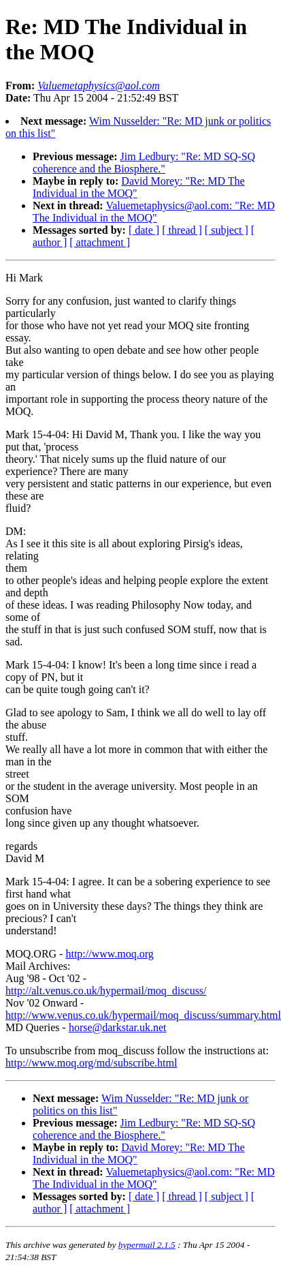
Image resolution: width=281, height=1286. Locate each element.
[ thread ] (182, 230)
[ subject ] (226, 230)
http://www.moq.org (109, 954)
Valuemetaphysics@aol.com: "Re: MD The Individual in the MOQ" (154, 212)
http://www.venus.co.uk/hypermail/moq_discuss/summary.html (143, 1015)
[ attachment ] (99, 242)
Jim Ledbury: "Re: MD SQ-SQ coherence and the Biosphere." (144, 162)
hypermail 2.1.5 (147, 1245)
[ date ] (144, 230)
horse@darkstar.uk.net (118, 1027)
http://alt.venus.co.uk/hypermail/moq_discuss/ (106, 990)
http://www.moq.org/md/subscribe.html (91, 1063)
